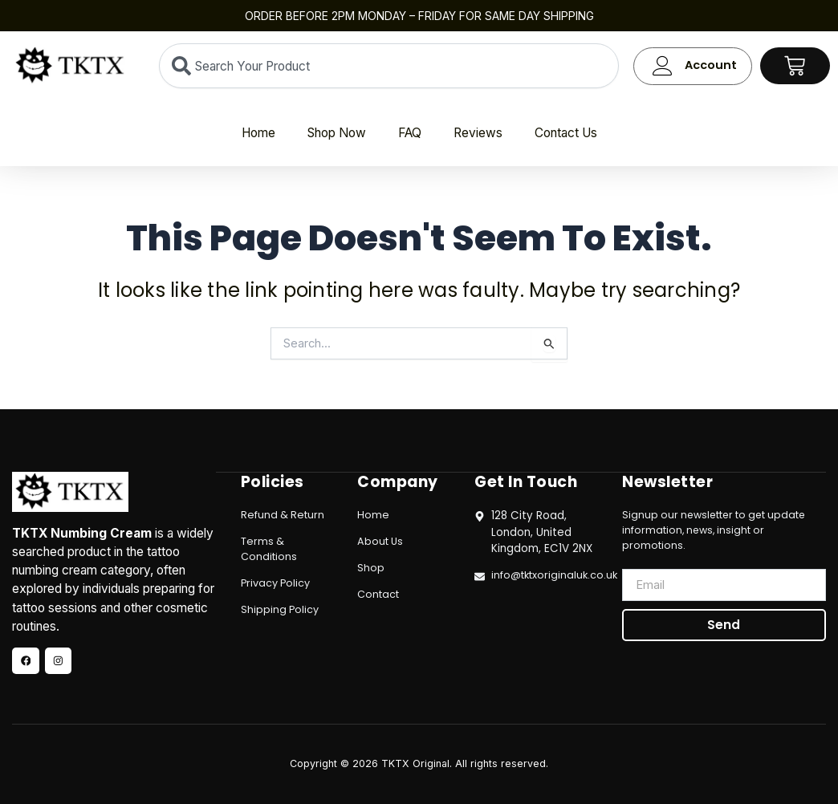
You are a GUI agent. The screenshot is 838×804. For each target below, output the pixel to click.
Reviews (478, 132)
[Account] (663, 66)
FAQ (409, 132)
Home (258, 132)
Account (711, 65)
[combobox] (389, 65)
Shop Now (336, 132)
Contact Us (566, 132)
